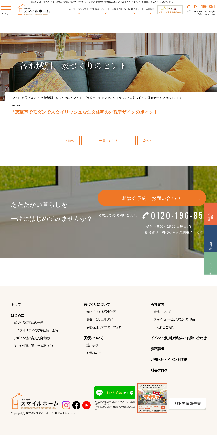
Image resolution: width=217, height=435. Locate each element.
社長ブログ (29, 97)
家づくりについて (97, 305)
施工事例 (92, 10)
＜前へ (69, 141)
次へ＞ (148, 141)
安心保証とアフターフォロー (105, 327)
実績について (93, 338)
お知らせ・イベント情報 (169, 360)
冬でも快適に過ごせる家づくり (34, 346)
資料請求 (157, 349)
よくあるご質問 (164, 327)
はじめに (17, 316)
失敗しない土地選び (99, 320)
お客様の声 (114, 10)
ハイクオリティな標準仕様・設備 (36, 330)
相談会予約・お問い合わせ (152, 198)
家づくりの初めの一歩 (28, 323)
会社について (162, 312)
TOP (14, 97)
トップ (16, 305)
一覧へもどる (108, 141)
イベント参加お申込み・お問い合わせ (178, 338)
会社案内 (157, 305)
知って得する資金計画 (101, 312)
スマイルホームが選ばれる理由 (174, 320)
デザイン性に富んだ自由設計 (33, 338)
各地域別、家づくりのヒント (60, 97)
